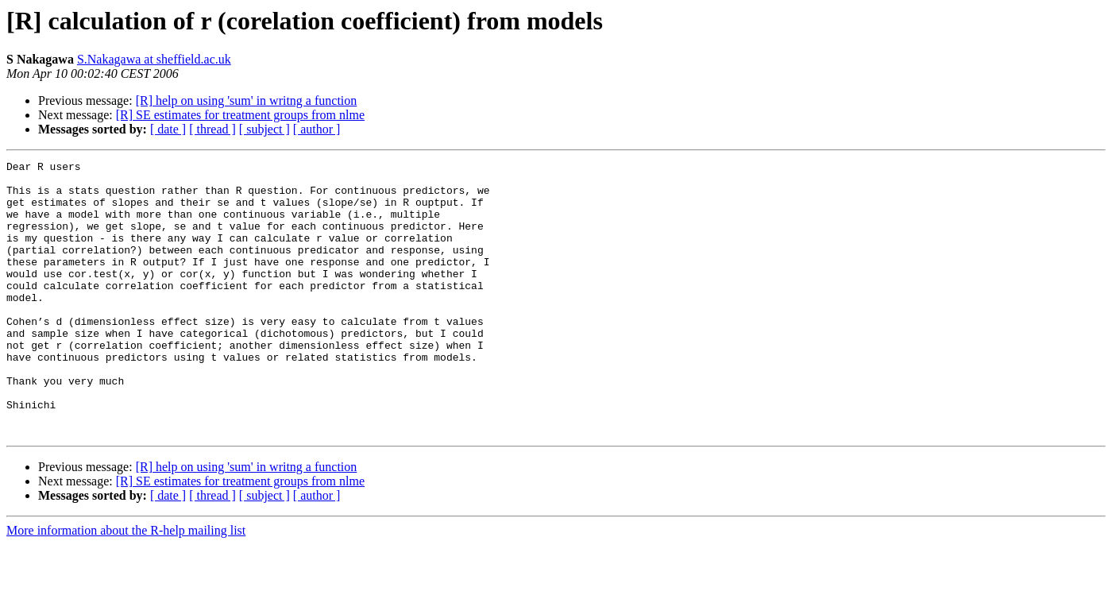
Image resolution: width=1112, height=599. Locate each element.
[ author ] (317, 129)
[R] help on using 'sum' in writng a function (246, 100)
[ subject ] (264, 129)
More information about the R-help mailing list (125, 585)
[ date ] (168, 129)
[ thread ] (212, 129)
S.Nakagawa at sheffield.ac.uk (154, 59)
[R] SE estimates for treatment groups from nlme (240, 115)
